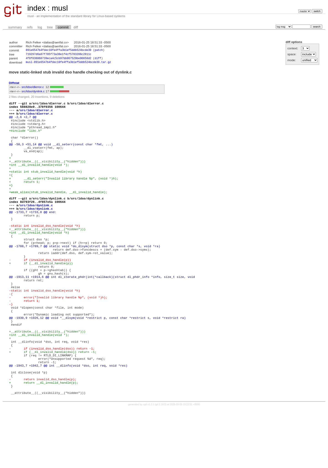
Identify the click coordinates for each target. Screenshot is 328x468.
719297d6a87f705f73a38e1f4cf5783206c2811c (58, 55)
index (36, 8)
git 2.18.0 (161, 464)
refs (30, 27)
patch (99, 51)
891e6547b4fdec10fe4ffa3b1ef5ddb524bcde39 (58, 51)
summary (15, 27)
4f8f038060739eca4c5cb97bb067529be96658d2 (58, 59)
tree (50, 27)
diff (76, 27)
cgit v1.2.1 (148, 464)
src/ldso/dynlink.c (33, 93)
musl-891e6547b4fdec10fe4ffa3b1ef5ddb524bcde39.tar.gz (68, 64)
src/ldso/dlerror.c (33, 88)
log (40, 27)
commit (63, 27)
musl (60, 8)
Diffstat (14, 84)
